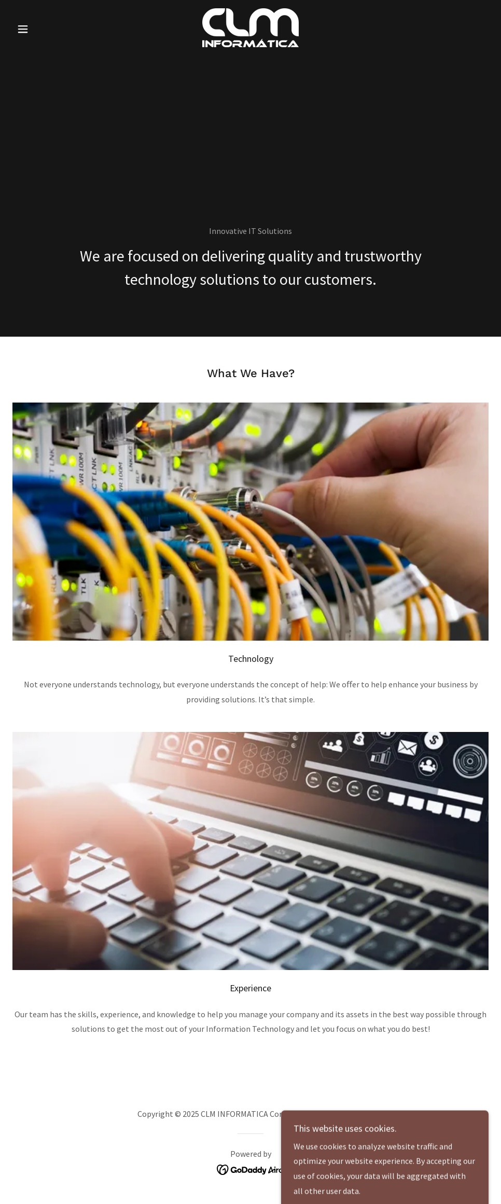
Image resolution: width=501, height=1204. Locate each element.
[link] (251, 27)
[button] (48, 29)
